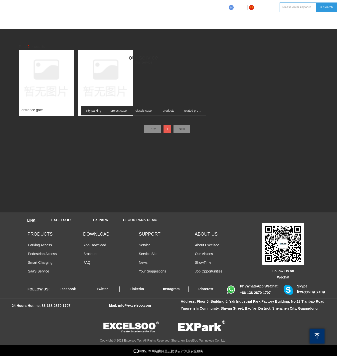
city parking (93, 110)
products (168, 110)
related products (194, 110)
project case (119, 110)
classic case (144, 110)
